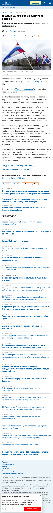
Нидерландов (39, 81)
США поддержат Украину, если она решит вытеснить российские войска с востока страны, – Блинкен (23, 408)
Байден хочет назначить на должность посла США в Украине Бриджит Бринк (23, 208)
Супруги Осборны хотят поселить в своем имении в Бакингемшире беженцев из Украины (25, 336)
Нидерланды (8, 166)
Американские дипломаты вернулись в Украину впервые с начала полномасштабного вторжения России (25, 398)
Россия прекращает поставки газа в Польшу (20, 444)
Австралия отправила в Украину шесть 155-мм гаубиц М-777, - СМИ (26, 232)
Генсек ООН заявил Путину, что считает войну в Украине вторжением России (24, 427)
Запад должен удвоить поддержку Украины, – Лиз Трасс (25, 317)
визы (19, 166)
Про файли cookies (8, 509)
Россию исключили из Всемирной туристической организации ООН (22, 223)
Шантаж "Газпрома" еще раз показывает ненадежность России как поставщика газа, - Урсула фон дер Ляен (25, 369)
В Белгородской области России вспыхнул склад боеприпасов (21, 389)
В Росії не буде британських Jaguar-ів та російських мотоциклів (25, 279)
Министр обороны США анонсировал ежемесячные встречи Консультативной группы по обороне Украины (26, 436)
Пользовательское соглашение (12, 473)
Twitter (13, 178)
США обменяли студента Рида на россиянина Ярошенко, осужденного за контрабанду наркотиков (25, 298)
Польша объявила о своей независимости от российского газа (22, 258)
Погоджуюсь (32, 509)
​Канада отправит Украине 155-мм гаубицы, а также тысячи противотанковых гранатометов (25, 453)
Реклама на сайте (8, 464)
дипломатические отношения (16, 170)
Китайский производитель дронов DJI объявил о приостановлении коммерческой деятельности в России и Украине (25, 356)
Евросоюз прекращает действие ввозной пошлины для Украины (24, 249)
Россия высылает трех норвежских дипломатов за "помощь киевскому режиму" (26, 268)
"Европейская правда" (24, 89)
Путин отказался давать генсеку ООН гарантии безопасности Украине (21, 417)
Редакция (5, 469)
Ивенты (4, 466)
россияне (29, 166)
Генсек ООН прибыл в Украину (15, 241)
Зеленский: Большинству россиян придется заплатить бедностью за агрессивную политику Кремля (24, 200)
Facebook (6, 178)
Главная (4, 12)
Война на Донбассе (9, 8)
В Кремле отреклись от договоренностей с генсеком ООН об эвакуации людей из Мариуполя (25, 307)
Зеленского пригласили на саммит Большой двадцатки (22, 327)
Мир (10, 12)
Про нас (5, 462)
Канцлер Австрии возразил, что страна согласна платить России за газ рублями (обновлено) (23, 346)
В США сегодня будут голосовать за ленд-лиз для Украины (24, 379)
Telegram (22, 178)
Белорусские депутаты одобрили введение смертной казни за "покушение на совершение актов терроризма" (26, 288)
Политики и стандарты (10, 471)
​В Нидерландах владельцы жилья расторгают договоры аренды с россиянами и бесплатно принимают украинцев (26, 192)
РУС (44, 3)
